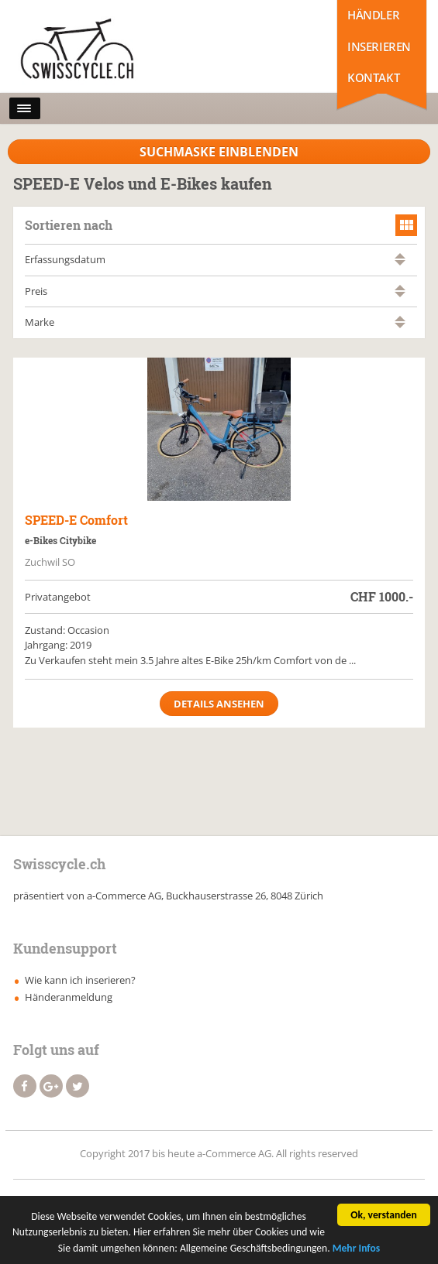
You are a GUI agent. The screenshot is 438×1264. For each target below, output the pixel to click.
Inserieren (379, 46)
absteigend (400, 262)
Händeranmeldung (68, 997)
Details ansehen (219, 704)
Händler (373, 14)
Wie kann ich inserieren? (80, 980)
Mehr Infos (357, 1250)
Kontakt (373, 77)
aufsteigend (400, 256)
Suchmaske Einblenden (219, 151)
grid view (406, 225)
